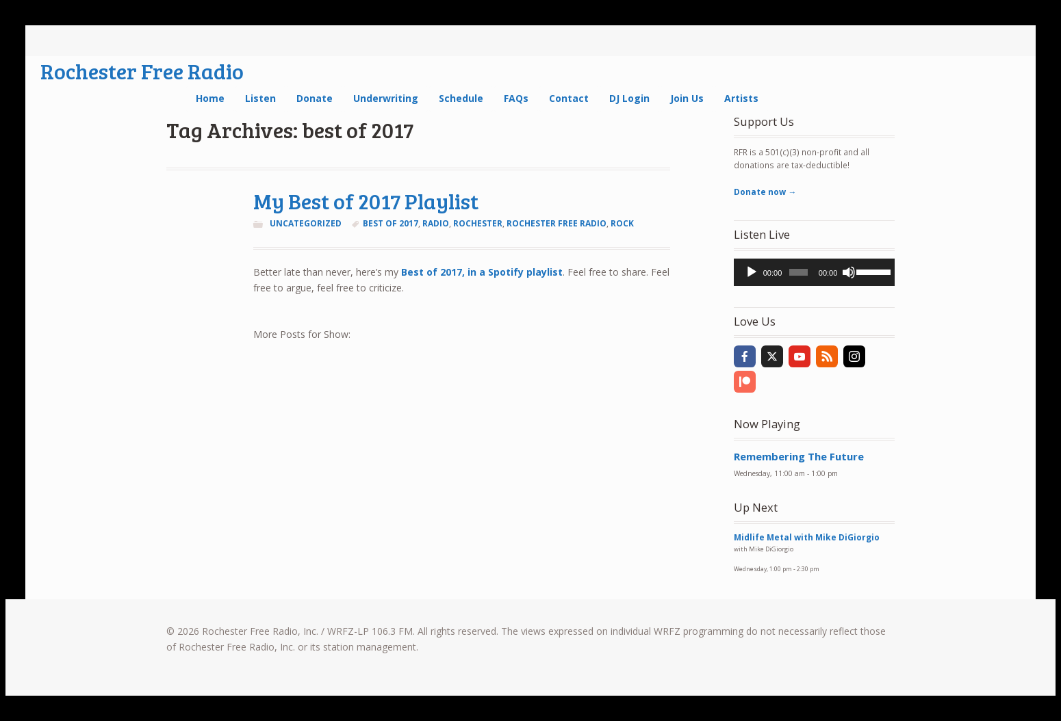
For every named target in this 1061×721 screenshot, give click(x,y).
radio (435, 223)
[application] (814, 272)
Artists (741, 98)
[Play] (751, 272)
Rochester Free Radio (142, 71)
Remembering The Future (799, 456)
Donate (314, 98)
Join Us (687, 98)
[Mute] (849, 272)
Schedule (461, 98)
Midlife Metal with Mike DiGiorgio (807, 537)
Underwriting (385, 98)
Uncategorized (306, 223)
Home (210, 98)
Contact (569, 98)
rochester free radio (556, 223)
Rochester (477, 223)
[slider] (798, 272)
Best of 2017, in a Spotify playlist (482, 271)
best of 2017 (390, 223)
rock (622, 223)
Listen (260, 98)
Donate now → (765, 192)
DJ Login (629, 98)
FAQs (516, 98)
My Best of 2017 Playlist (365, 200)
